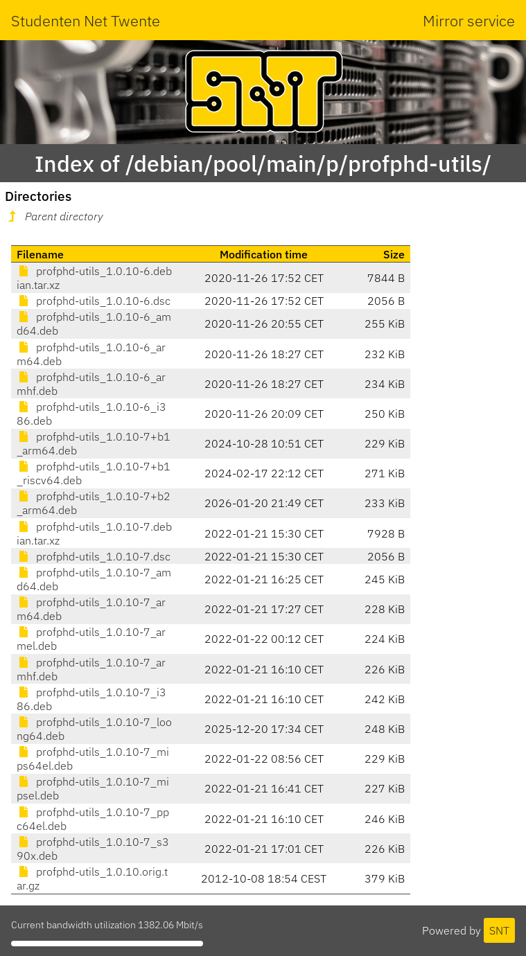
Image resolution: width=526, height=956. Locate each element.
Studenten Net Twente (85, 20)
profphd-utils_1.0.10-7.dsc (93, 556)
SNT (499, 930)
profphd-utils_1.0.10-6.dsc (93, 301)
